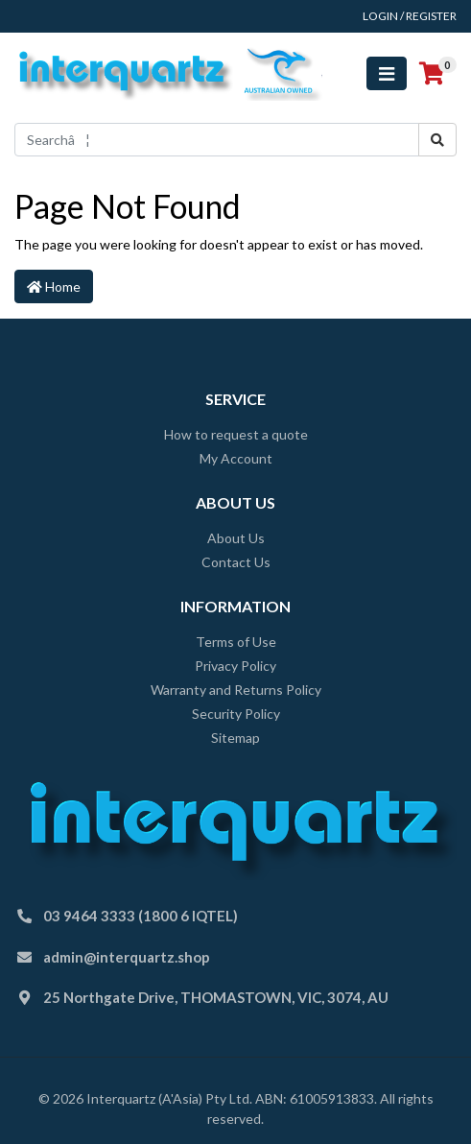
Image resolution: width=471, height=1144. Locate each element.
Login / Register (410, 16)
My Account (236, 458)
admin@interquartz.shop (126, 956)
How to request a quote (236, 434)
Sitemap (235, 737)
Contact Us (236, 562)
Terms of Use (236, 641)
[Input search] (216, 139)
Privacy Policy (235, 665)
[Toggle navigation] (386, 73)
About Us (236, 538)
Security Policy (236, 713)
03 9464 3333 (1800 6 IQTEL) (140, 915)
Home (54, 286)
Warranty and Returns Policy (236, 689)
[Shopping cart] (432, 73)
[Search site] (437, 139)
